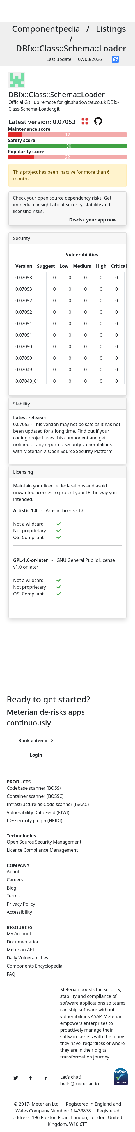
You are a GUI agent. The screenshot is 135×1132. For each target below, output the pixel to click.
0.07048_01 (27, 381)
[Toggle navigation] (78, 11)
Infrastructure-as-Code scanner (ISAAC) (48, 804)
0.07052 (23, 300)
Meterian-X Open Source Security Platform (68, 451)
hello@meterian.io (79, 1084)
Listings (111, 28)
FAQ (11, 974)
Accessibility (19, 912)
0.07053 (23, 277)
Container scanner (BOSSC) (35, 796)
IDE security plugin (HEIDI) (34, 821)
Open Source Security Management (44, 842)
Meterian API (20, 950)
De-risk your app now (92, 220)
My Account (19, 934)
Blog (11, 888)
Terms (13, 896)
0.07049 (23, 369)
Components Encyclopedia (35, 966)
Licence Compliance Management (42, 850)
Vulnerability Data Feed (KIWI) (38, 812)
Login (36, 755)
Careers (15, 880)
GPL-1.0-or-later (30, 560)
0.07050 (23, 346)
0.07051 (23, 323)
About (13, 872)
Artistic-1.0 (25, 510)
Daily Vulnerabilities (27, 958)
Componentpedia (46, 28)
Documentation (23, 942)
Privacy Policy (21, 904)
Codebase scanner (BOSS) (34, 788)
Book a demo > (35, 740)
